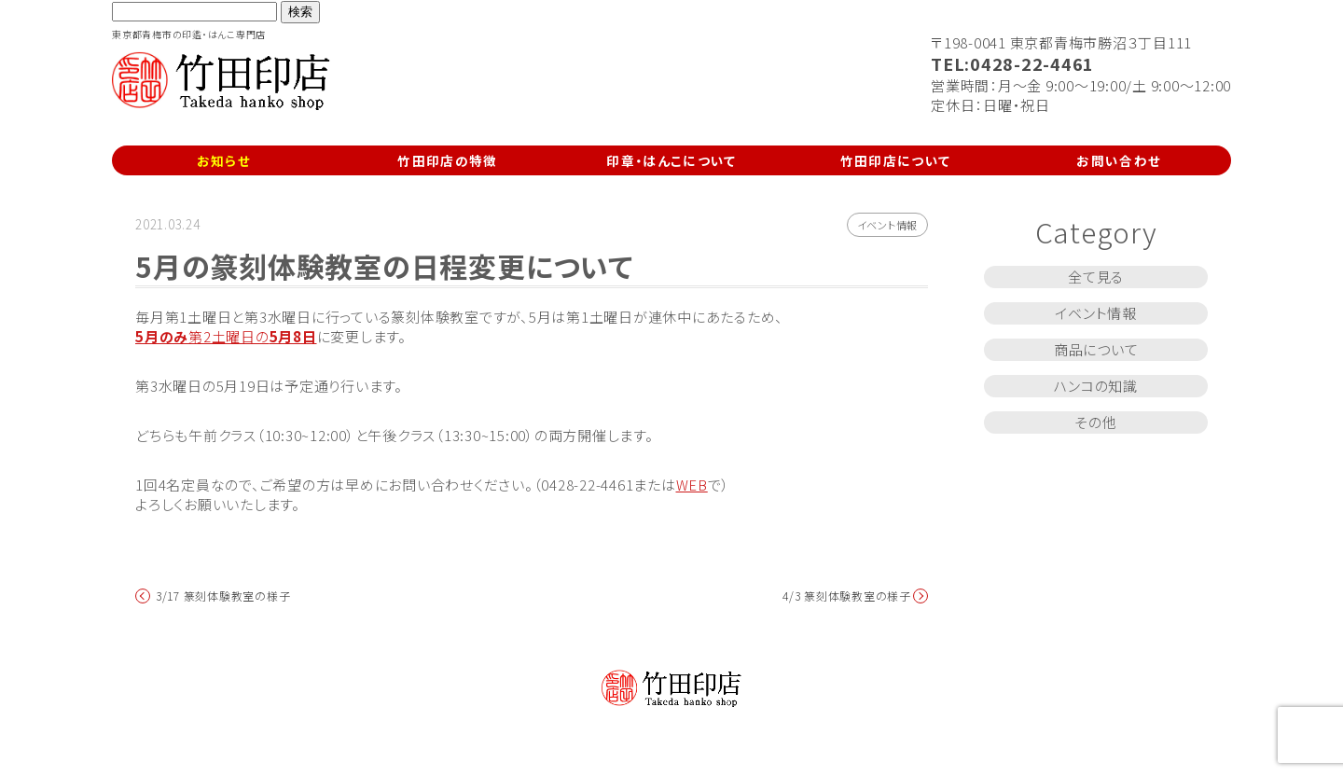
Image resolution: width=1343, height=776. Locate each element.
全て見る (1096, 276)
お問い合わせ (1118, 160)
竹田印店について (895, 160)
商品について (1096, 349)
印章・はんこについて (671, 160)
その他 (1095, 422)
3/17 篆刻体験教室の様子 (223, 596)
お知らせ (224, 160)
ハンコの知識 (1096, 385)
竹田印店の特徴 (447, 160)
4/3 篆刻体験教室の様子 (846, 596)
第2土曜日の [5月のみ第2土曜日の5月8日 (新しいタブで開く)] (226, 336)
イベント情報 (888, 224)
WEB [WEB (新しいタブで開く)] (692, 484)
